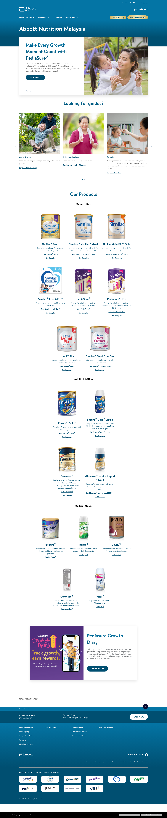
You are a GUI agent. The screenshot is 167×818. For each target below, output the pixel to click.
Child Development (26, 744)
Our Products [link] (57, 17)
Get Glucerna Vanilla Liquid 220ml (100, 493)
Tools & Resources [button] (25, 17)
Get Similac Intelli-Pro (50, 309)
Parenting (22, 740)
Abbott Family (128, 3)
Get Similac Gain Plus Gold (83, 254)
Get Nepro (83, 554)
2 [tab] (84, 179)
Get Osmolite (67, 609)
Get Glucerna (67, 491)
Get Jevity (116, 554)
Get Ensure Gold (67, 433)
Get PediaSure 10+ (117, 311)
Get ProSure (50, 557)
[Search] (145, 3)
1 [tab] (82, 179)
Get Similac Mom (50, 254)
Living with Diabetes (26, 736)
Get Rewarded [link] (70, 17)
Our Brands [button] (42, 17)
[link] (51, 727)
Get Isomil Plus (67, 366)
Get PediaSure (83, 309)
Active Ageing (24, 731)
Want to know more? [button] (151, 815)
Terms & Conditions (79, 736)
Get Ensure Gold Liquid (100, 432)
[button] (141, 3)
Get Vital (100, 606)
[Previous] (27, 90)
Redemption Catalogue (80, 731)
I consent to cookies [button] (129, 815)
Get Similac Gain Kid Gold (117, 254)
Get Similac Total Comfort (100, 366)
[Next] (31, 90)
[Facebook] (146, 755)
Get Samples (50, 258)
